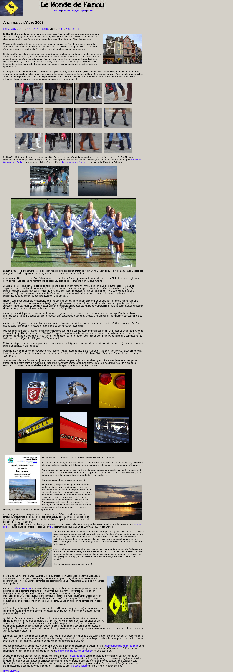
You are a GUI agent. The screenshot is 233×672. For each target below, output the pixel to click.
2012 (29, 29)
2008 (60, 29)
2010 (45, 29)
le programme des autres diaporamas (73, 651)
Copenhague (9, 162)
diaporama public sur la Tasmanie (121, 646)
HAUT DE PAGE (11, 671)
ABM (51, 527)
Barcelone (136, 159)
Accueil (57, 10)
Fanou (90, 10)
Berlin (20, 162)
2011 (37, 29)
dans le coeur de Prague (74, 162)
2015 (6, 29)
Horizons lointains (76, 656)
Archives (66, 10)
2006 (76, 29)
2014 (14, 29)
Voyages (75, 10)
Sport (83, 10)
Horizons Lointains (22, 588)
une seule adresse (80, 666)
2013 (21, 29)
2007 (68, 29)
